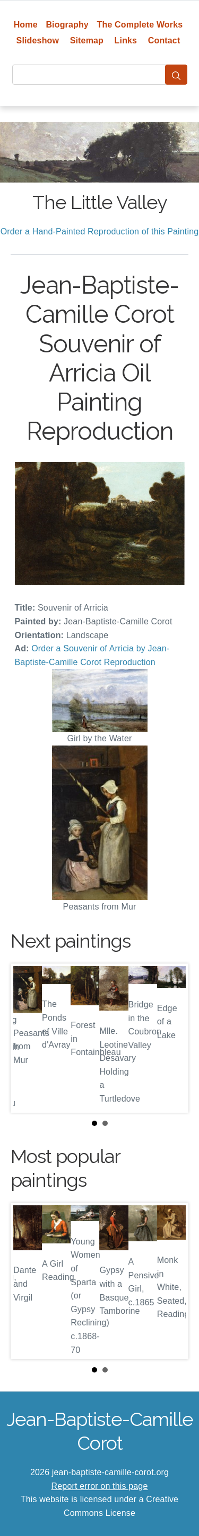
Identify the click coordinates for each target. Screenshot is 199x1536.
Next (171, 1038)
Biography (67, 24)
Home (26, 24)
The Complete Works (140, 24)
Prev (27, 1038)
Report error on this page (99, 1486)
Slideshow (37, 40)
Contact (164, 40)
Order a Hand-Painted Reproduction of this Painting (100, 231)
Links (126, 40)
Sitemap (86, 40)
